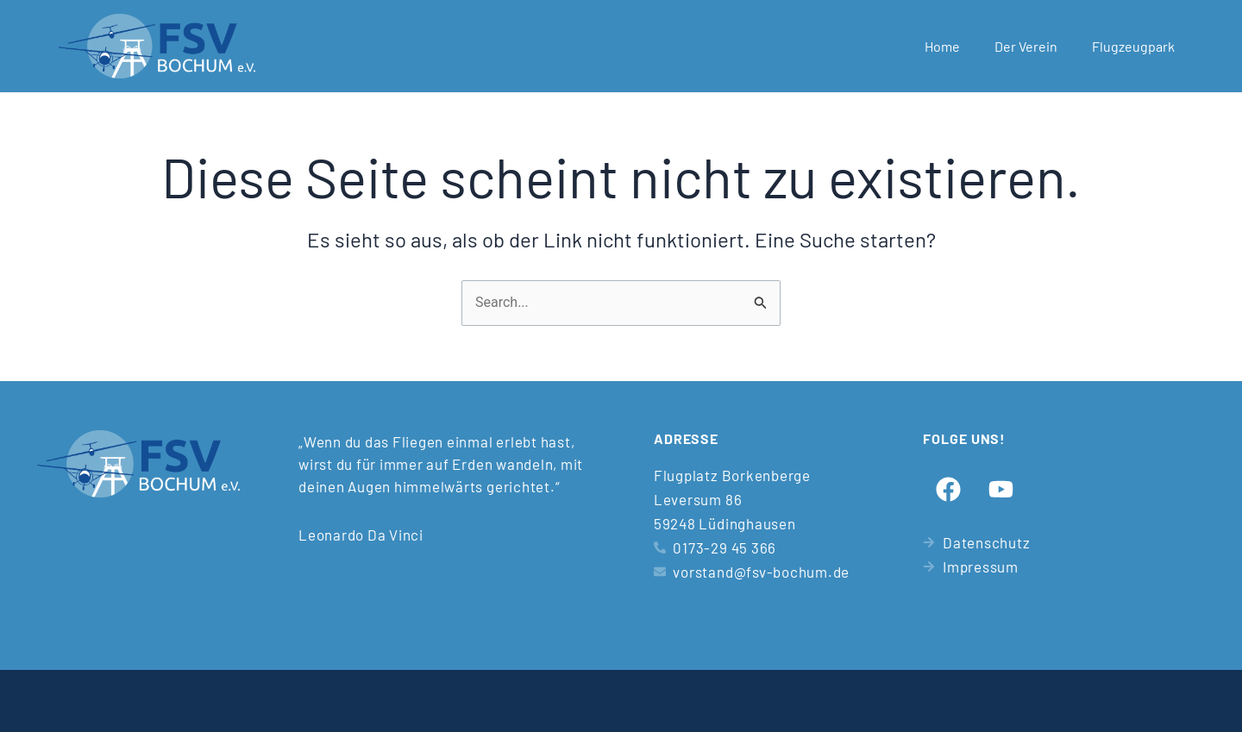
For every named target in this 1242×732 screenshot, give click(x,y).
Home (942, 46)
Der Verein (1025, 46)
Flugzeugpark (1133, 46)
